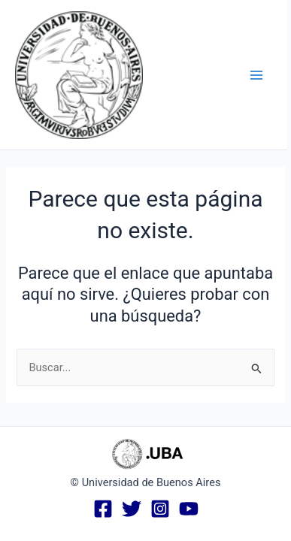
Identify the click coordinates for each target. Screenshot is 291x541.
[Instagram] (160, 508)
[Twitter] (131, 508)
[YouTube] (189, 508)
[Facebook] (103, 508)
